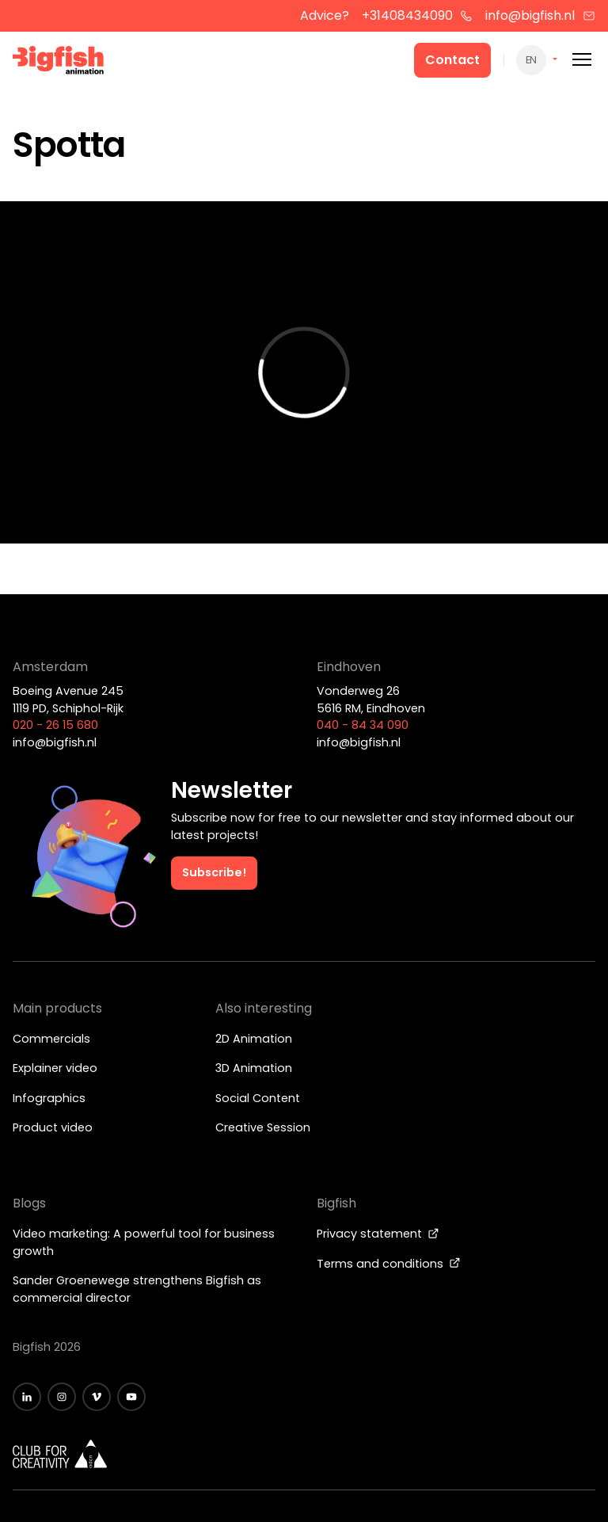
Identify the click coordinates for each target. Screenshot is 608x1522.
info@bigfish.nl (540, 15)
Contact (452, 60)
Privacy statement (378, 1234)
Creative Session (262, 1127)
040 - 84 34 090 (362, 725)
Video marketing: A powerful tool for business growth (144, 1242)
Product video (53, 1127)
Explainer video (55, 1068)
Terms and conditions (389, 1264)
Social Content (257, 1098)
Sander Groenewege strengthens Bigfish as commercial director (137, 1289)
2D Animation (253, 1039)
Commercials (51, 1039)
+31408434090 (417, 15)
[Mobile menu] (582, 60)
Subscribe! (214, 872)
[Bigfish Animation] (58, 62)
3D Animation (253, 1068)
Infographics (49, 1098)
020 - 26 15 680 (55, 725)
